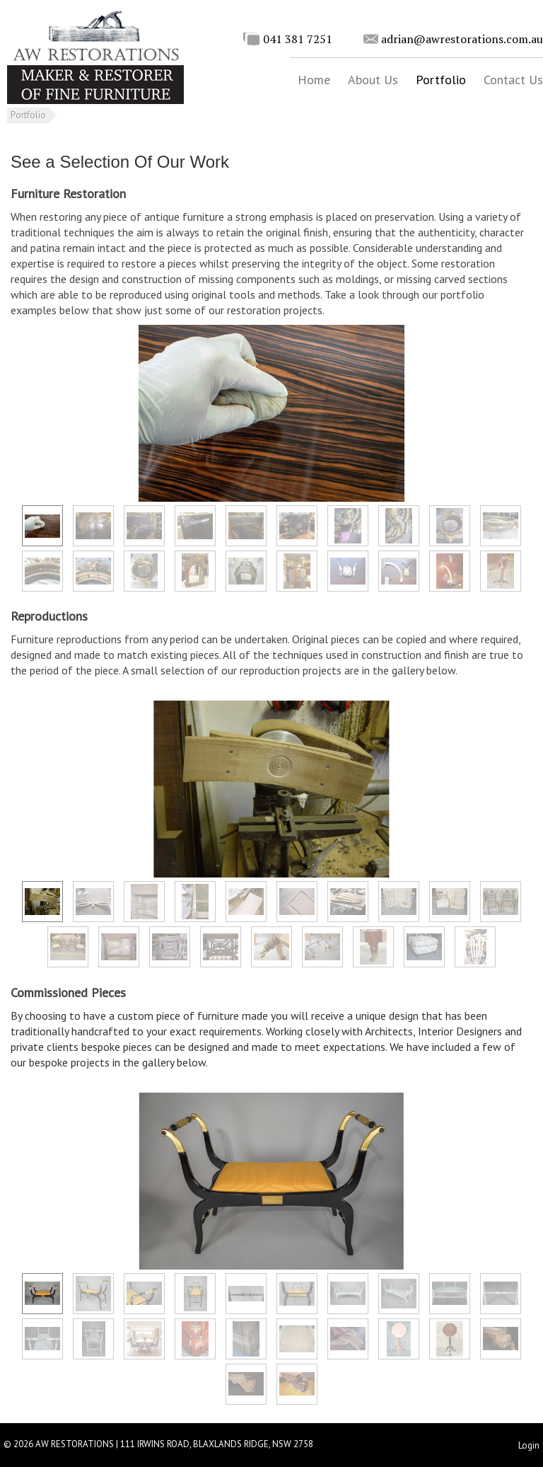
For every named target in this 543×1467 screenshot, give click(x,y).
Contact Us (513, 79)
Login (528, 1445)
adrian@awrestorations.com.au (462, 39)
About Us (373, 79)
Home (314, 79)
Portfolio (441, 79)
